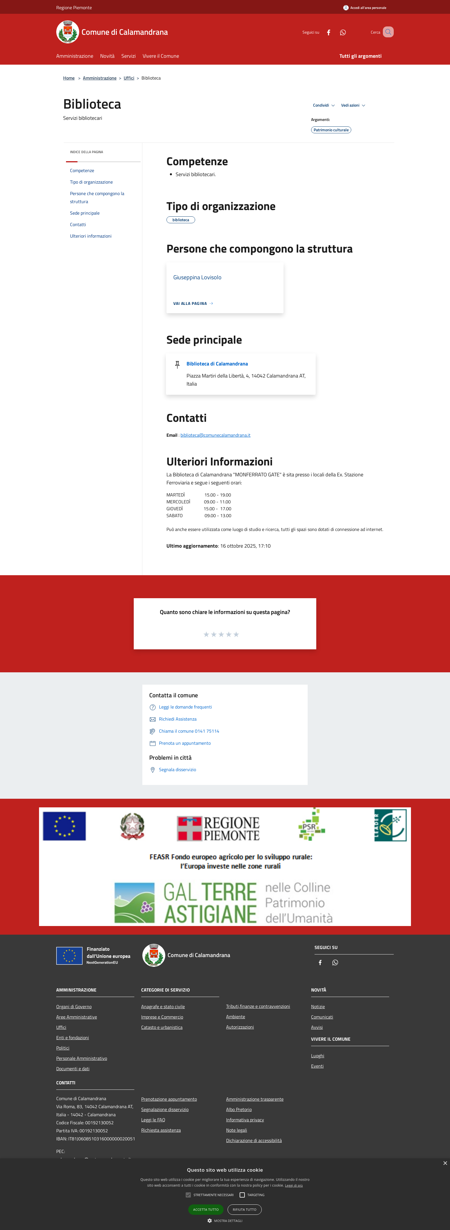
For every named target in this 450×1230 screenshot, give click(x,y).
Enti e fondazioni (72, 1037)
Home (69, 77)
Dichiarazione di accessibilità (254, 1140)
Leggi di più (294, 1185)
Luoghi (317, 1055)
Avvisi (317, 1027)
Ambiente (235, 1016)
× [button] (445, 1163)
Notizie (318, 1006)
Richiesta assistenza (161, 1130)
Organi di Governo (74, 1006)
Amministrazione (100, 77)
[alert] (225, 1194)
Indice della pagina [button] (86, 152)
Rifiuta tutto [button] (244, 1209)
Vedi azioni (354, 105)
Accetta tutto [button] (206, 1209)
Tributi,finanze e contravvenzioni (258, 1006)
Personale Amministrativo (81, 1058)
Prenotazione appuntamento (169, 1099)
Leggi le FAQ (153, 1119)
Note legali (236, 1130)
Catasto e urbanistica (162, 1027)
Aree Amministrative (76, 1016)
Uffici (129, 77)
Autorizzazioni (240, 1026)
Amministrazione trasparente (255, 1099)
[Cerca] (387, 32)
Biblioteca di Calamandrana (217, 363)
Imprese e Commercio (162, 1016)
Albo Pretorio (239, 1109)
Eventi (317, 1065)
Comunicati (322, 1016)
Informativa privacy (245, 1119)
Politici (62, 1047)
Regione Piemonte (74, 7)
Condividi (325, 105)
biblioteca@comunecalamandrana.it (216, 435)
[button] (225, 1220)
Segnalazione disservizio (165, 1109)
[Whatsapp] (336, 32)
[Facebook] (321, 32)
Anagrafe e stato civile (163, 1006)
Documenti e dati (73, 1068)
